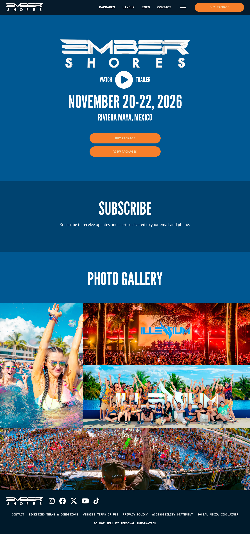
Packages (107, 7)
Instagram (52, 501)
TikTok (96, 501)
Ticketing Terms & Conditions (53, 514)
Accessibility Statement (172, 514)
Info (146, 7)
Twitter (73, 501)
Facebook (62, 501)
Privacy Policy (135, 514)
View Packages (125, 152)
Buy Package (219, 7)
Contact (164, 7)
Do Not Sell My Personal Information (125, 523)
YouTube (85, 501)
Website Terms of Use (100, 514)
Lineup (129, 7)
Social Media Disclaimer (217, 514)
